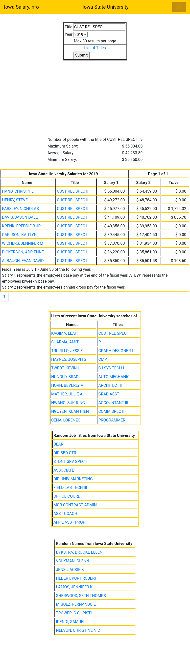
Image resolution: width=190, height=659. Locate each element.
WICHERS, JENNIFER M (22, 243)
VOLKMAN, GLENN (72, 561)
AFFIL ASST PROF (69, 522)
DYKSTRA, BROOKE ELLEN (79, 552)
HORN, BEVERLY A (67, 385)
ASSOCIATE (63, 470)
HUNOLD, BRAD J (66, 376)
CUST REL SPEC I (72, 217)
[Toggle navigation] (179, 7)
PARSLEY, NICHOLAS (20, 208)
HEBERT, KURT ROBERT (76, 578)
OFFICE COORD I (68, 496)
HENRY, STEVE (15, 200)
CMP (102, 359)
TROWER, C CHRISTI (74, 613)
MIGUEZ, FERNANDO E (76, 604)
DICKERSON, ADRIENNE (23, 252)
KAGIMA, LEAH (64, 333)
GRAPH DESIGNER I (115, 350)
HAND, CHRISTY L (18, 191)
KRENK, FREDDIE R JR (21, 226)
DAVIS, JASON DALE (20, 217)
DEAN (58, 444)
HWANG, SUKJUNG (68, 402)
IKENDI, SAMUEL (70, 621)
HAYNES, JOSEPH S (68, 359)
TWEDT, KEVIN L (65, 368)
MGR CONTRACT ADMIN (75, 505)
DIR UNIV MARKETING (73, 479)
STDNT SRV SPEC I (70, 461)
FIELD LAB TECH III (70, 487)
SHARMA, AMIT (65, 342)
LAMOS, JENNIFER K (74, 587)
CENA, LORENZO (66, 420)
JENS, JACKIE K (70, 569)
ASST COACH (65, 513)
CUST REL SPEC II (72, 191)
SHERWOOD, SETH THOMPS (81, 595)
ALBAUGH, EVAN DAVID (23, 260)
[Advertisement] (95, 95)
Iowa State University (105, 7)
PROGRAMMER (111, 420)
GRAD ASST (108, 394)
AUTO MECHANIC (114, 376)
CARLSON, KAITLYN (19, 234)
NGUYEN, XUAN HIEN (70, 411)
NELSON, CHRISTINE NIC (78, 630)
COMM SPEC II (111, 411)
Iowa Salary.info (21, 7)
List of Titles (95, 47)
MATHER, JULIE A (66, 394)
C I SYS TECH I (111, 368)
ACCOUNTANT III (113, 402)
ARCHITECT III (110, 385)
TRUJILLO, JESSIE (67, 350)
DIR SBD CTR (64, 452)
